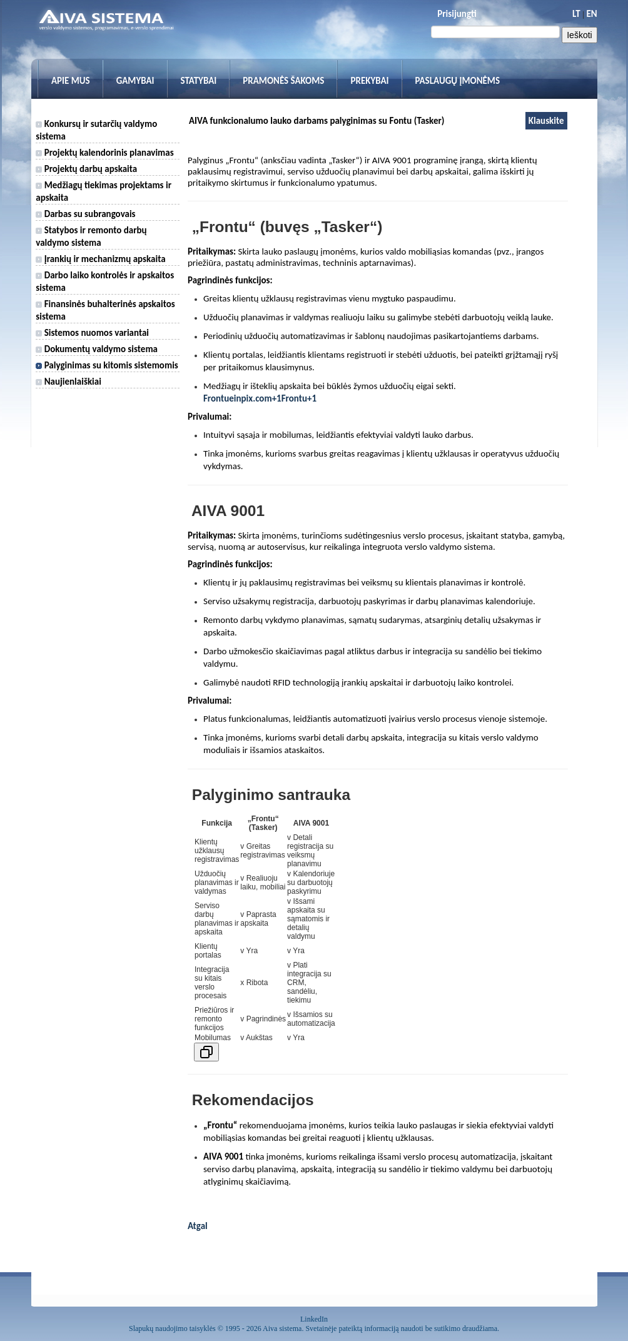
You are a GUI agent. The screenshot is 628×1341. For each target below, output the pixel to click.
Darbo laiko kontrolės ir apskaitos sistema (105, 281)
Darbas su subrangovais (85, 214)
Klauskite (546, 120)
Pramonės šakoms (283, 80)
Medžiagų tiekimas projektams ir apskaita (103, 191)
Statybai (199, 80)
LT (576, 13)
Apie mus (70, 80)
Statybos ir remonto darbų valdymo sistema (91, 236)
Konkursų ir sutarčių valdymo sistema (96, 130)
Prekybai (369, 80)
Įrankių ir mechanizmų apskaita (100, 259)
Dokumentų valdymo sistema (97, 349)
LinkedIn (314, 1319)
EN (591, 13)
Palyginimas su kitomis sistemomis (107, 365)
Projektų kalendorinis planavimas (104, 152)
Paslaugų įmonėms (457, 80)
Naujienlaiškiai (68, 381)
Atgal (198, 1226)
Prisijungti (456, 13)
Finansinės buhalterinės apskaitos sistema (105, 310)
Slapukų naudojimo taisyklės (172, 1328)
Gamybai (135, 80)
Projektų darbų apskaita (86, 169)
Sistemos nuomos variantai (92, 332)
